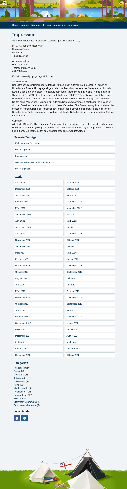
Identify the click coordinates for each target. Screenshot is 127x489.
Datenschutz (59, 25)
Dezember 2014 (22, 336)
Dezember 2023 (74, 201)
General (18, 371)
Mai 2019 (70, 284)
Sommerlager (20, 395)
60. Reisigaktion (22, 149)
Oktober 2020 (72, 240)
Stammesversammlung (25, 402)
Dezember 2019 (22, 265)
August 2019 (21, 278)
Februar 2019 (72, 291)
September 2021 (23, 227)
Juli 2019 (70, 278)
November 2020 (22, 240)
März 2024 (71, 195)
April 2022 (20, 221)
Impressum (73, 25)
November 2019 (74, 265)
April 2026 (20, 182)
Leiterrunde (19, 381)
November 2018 (74, 297)
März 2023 (20, 208)
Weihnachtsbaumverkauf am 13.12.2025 (34, 162)
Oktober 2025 (72, 189)
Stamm (17, 398)
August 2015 (72, 323)
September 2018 (74, 304)
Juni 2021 (71, 227)
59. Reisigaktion (22, 168)
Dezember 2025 (22, 189)
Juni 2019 (19, 284)
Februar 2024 (21, 201)
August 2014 (72, 336)
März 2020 (71, 253)
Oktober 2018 (21, 304)
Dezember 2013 (22, 355)
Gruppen (25, 25)
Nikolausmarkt (21, 388)
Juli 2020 (70, 246)
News (16, 385)
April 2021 (20, 233)
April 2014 (71, 342)
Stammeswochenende (25, 405)
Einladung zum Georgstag (27, 143)
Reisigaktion (20, 391)
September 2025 (23, 195)
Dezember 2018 (22, 297)
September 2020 (23, 246)
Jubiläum (18, 378)
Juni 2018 (19, 310)
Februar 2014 (21, 348)
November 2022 (74, 208)
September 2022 (23, 214)
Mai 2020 (19, 253)
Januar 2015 (72, 329)
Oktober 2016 (21, 316)
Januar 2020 (72, 259)
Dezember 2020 (74, 233)
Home (15, 25)
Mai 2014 (19, 342)
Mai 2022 (70, 214)
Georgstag (19, 374)
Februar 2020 (21, 259)
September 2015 (23, 323)
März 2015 (20, 329)
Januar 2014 (72, 348)
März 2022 (71, 221)
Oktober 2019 (21, 272)
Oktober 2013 (72, 355)
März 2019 (20, 291)
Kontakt (35, 25)
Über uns (46, 25)
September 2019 (74, 272)
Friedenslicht (21, 156)
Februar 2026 (72, 182)
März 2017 (71, 310)
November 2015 (74, 316)
